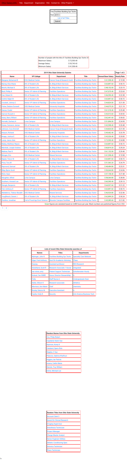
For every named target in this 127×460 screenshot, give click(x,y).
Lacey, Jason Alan (8, 140)
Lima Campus (30, 121)
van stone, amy (37, 272)
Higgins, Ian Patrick (54, 360)
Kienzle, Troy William (54, 367)
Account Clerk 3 (53, 416)
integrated (77, 268)
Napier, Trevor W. (8, 159)
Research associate (56, 283)
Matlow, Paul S (7, 151)
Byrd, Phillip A (7, 91)
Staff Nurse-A (54, 279)
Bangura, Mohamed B (10, 80)
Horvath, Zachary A (9, 121)
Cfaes (75, 260)
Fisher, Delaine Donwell (10, 106)
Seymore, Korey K (53, 345)
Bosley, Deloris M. (38, 290)
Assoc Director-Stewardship (60, 275)
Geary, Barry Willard (9, 118)
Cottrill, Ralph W (8, 99)
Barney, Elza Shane (9, 84)
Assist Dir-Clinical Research (57, 420)
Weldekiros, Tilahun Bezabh (12, 193)
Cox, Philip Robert (53, 337)
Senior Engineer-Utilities (56, 439)
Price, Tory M (6, 163)
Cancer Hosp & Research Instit (61, 80)
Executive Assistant (56, 290)
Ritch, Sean (6, 174)
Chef (51, 287)
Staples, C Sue (52, 352)
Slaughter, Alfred (8, 178)
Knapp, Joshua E (8, 136)
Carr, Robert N (7, 95)
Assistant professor (56, 264)
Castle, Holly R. (37, 294)
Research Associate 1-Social (60, 268)
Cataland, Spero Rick (54, 348)
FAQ (47, 3)
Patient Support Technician (59, 272)
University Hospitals (57, 106)
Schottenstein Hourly (81, 272)
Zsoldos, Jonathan (9, 200)
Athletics (76, 283)
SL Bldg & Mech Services (59, 84)
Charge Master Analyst (56, 435)
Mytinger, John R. (38, 257)
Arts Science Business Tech (83, 294)
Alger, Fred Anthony (39, 260)
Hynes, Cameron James (11, 125)
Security (52, 294)
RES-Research (78, 264)
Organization (40, 3)
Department (28, 3)
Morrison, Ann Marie (39, 287)
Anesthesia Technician (55, 428)
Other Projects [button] (67, 3)
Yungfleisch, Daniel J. (10, 196)
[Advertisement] (63, 41)
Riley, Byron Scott (8, 170)
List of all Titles (63, 18)
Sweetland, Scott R (39, 268)
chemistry (77, 287)
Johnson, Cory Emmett (10, 129)
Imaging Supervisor (54, 424)
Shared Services (56, 155)
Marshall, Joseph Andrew (11, 148)
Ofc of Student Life (32, 84)
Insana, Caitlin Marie (54, 363)
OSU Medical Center (32, 80)
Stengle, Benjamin (8, 185)
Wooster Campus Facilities (60, 200)
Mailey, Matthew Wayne (10, 144)
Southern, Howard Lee (10, 181)
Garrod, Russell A (8, 114)
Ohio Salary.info (9, 3)
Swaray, (35, 264)
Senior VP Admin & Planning (35, 91)
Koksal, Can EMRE (39, 275)
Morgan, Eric (6, 155)
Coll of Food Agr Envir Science (36, 200)
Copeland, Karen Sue (54, 341)
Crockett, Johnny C (9, 103)
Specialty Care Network (82, 257)
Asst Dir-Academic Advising (60, 260)
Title (21, 3)
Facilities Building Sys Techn (85, 80)
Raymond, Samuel (8, 166)
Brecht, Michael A (8, 88)
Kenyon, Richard (8, 133)
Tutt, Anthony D (7, 189)
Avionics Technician (54, 446)
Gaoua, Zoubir (7, 110)
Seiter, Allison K (38, 283)
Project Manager (53, 431)
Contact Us (55, 3)
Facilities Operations (57, 91)
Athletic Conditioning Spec (57, 443)
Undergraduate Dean (81, 279)
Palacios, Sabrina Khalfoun (57, 356)
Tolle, (34, 279)
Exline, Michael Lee (54, 371)
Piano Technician (53, 450)
